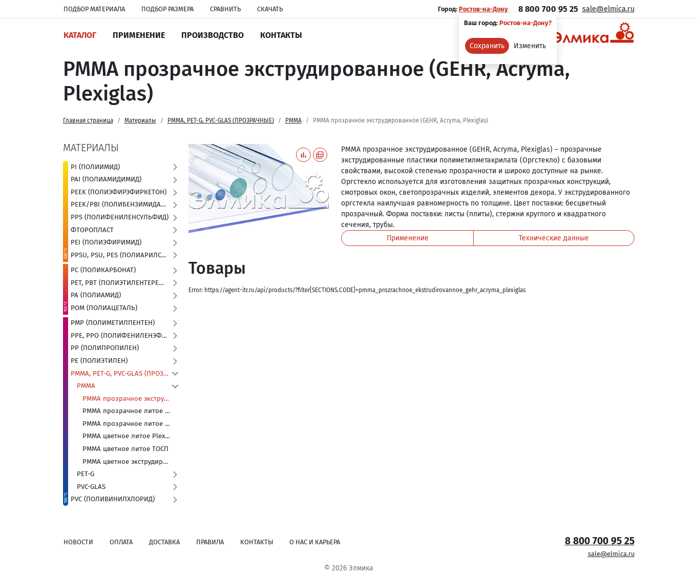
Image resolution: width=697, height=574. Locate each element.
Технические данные (554, 238)
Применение (139, 35)
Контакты (281, 35)
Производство (212, 35)
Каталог (80, 35)
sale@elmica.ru (608, 9)
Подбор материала (94, 9)
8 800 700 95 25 (548, 9)
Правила (210, 542)
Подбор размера (167, 9)
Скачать (270, 9)
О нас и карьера (314, 542)
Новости (78, 542)
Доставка (164, 542)
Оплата (121, 542)
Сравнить (225, 9)
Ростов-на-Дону (483, 9)
